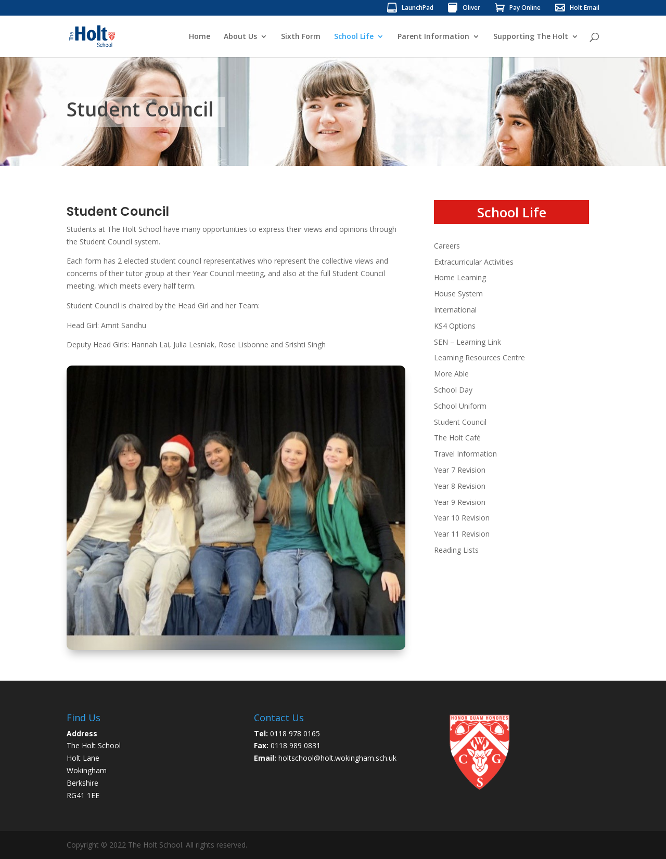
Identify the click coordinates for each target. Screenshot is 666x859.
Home (199, 37)
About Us (240, 37)
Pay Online (525, 8)
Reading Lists (456, 550)
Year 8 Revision (459, 486)
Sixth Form (301, 37)
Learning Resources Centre (479, 357)
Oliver (471, 8)
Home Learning (460, 277)
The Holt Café (457, 437)
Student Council (460, 422)
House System (458, 293)
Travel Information (465, 454)
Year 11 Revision (462, 534)
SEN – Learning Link (467, 342)
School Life (354, 37)
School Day (453, 390)
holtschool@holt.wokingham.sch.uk (337, 758)
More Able (451, 374)
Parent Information (433, 37)
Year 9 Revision (459, 502)
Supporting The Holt (530, 37)
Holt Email (584, 8)
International (455, 310)
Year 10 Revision (462, 518)
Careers (447, 246)
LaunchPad (417, 8)
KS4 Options (455, 326)
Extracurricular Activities (474, 262)
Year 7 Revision (459, 470)
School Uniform (460, 406)
